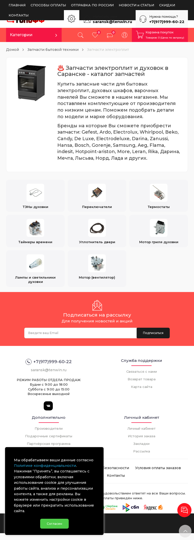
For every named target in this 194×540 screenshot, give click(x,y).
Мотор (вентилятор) (97, 272)
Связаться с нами (141, 379)
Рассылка (141, 458)
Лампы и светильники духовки (35, 275)
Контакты (116, 482)
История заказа (141, 443)
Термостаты (159, 197)
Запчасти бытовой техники (53, 49)
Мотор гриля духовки (158, 235)
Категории (21, 34)
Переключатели (97, 197)
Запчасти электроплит (108, 49)
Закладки (141, 451)
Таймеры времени (35, 235)
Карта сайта (141, 394)
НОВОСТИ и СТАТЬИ (136, 5)
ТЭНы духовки (35, 197)
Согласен (54, 521)
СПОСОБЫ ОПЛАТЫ (48, 5)
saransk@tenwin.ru (112, 21)
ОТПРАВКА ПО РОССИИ (92, 5)
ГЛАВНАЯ (17, 5)
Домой (12, 49)
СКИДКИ (167, 5)
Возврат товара (142, 386)
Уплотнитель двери (97, 235)
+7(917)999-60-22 (166, 21)
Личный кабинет (141, 435)
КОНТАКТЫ (19, 15)
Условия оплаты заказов (158, 475)
